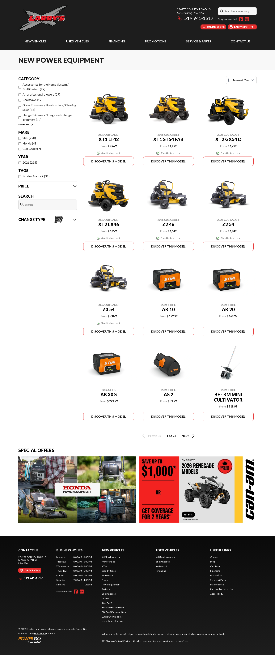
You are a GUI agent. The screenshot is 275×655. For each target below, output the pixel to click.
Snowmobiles (109, 593)
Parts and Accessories (221, 589)
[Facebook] (241, 19)
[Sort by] (241, 80)
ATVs (104, 566)
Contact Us (241, 41)
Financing (116, 41)
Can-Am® (107, 602)
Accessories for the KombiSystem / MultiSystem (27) (46, 87)
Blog (212, 561)
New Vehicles (35, 41)
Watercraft (107, 575)
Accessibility (216, 593)
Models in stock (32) (36, 176)
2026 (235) (30, 162)
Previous (151, 435)
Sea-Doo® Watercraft (113, 607)
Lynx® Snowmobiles (112, 616)
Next (189, 435)
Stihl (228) (29, 138)
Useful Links (220, 550)
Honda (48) (30, 143)
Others (105, 598)
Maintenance (217, 584)
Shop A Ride (40, 633)
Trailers (106, 589)
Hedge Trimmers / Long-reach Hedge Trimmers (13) (47, 117)
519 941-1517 (195, 18)
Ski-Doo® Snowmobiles (114, 612)
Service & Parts (198, 41)
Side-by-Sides (109, 570)
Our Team (215, 566)
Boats (105, 580)
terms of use (181, 641)
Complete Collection (112, 621)
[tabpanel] (74, 571)
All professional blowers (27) (41, 94)
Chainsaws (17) (32, 99)
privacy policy (163, 641)
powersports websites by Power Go (68, 628)
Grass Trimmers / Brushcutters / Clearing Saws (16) (49, 107)
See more (25, 124)
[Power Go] (52, 640)
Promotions (155, 41)
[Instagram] (247, 19)
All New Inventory (111, 557)
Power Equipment (111, 584)
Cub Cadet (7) (32, 148)
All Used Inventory (165, 557)
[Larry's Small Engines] (66, 18)
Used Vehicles (77, 41)
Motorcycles (108, 561)
